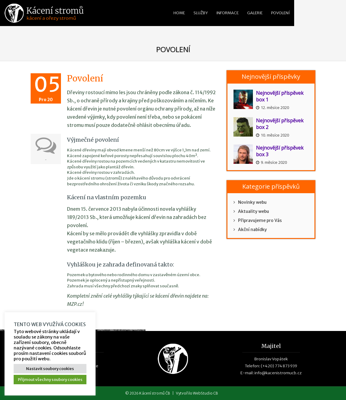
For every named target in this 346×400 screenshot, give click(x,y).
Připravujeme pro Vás (257, 220)
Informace (227, 12)
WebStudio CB (205, 393)
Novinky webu (250, 202)
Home (179, 12)
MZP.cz (74, 304)
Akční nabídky (250, 229)
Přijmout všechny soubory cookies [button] (50, 379)
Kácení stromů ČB (154, 393)
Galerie (255, 12)
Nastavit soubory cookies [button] (50, 368)
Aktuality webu (251, 211)
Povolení (280, 12)
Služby (200, 12)
